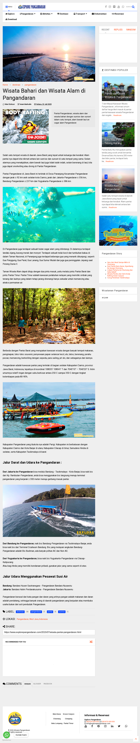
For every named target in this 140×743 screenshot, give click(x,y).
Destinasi (62, 14)
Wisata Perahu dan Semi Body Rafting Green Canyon (118, 275)
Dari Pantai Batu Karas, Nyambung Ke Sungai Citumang (120, 267)
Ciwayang (68, 719)
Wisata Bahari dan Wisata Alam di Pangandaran (115, 185)
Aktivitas (46, 14)
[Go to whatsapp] (6, 734)
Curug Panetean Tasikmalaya (118, 278)
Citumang (57, 719)
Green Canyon (68, 714)
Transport (80, 14)
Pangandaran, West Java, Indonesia (32, 619)
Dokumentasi (99, 14)
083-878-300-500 (92, 722)
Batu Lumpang (56, 723)
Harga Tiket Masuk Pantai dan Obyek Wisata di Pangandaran (118, 93)
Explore (9, 14)
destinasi (16, 85)
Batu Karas (57, 714)
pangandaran (30, 85)
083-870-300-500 (108, 722)
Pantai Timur (68, 723)
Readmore (117, 115)
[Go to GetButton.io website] (6, 740)
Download (11, 19)
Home (5, 85)
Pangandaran (27, 14)
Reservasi (118, 14)
